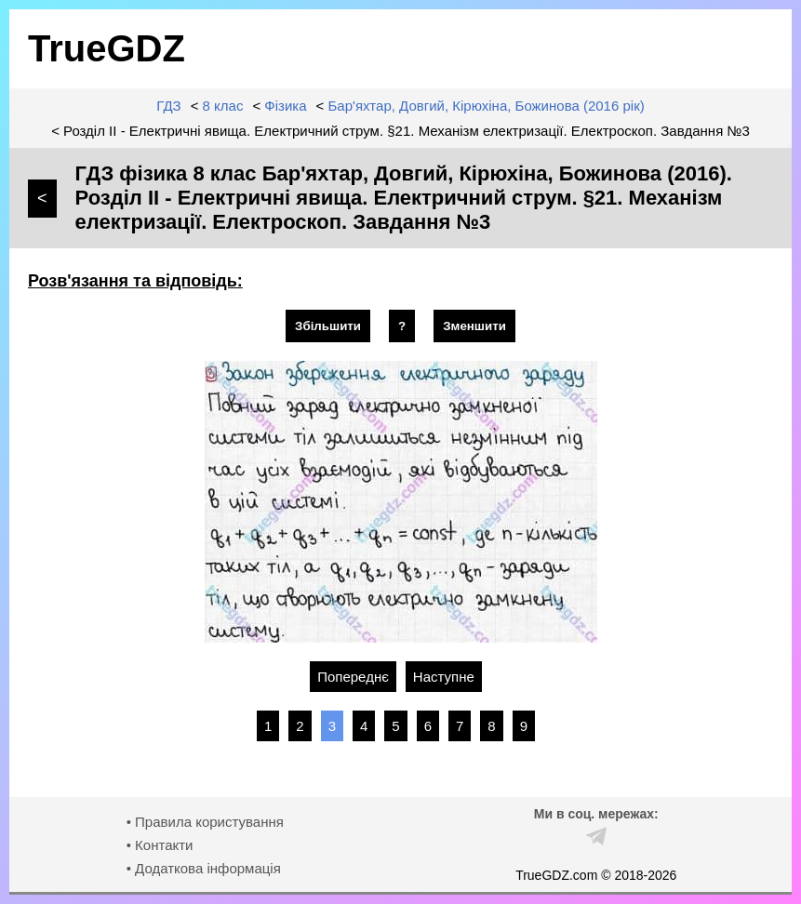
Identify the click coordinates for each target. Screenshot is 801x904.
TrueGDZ (106, 48)
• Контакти (160, 845)
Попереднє (353, 677)
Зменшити (474, 326)
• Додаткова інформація (204, 868)
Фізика (285, 105)
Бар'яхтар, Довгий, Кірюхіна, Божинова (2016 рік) (486, 105)
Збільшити (328, 326)
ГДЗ (168, 105)
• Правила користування (205, 822)
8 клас (223, 105)
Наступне (443, 677)
